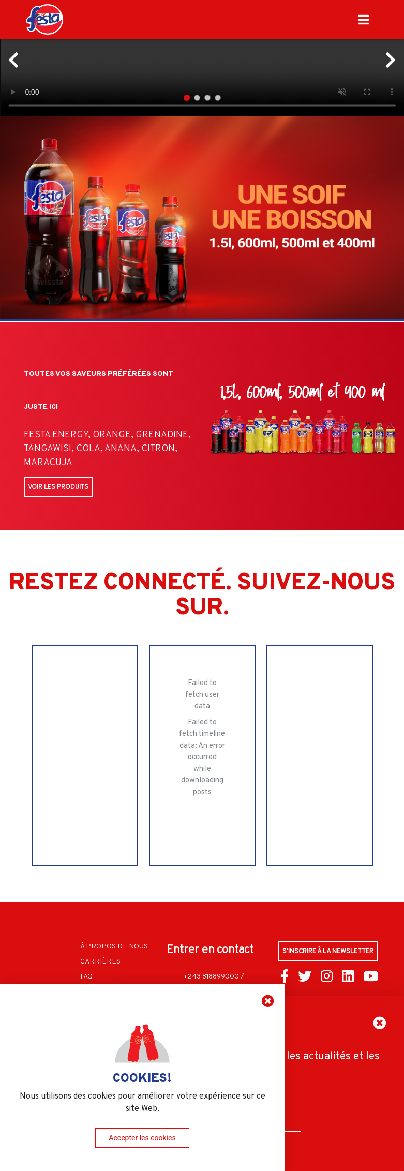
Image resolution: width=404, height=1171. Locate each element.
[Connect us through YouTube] (370, 977)
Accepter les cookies (142, 1138)
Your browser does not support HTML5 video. (202, 58)
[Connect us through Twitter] (304, 977)
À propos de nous (114, 944)
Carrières (100, 959)
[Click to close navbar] (363, 19)
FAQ (86, 974)
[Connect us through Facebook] (284, 977)
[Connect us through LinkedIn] (348, 977)
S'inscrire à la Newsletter (328, 949)
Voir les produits (58, 486)
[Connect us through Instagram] (327, 977)
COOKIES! (142, 1078)
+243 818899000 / (213, 974)
